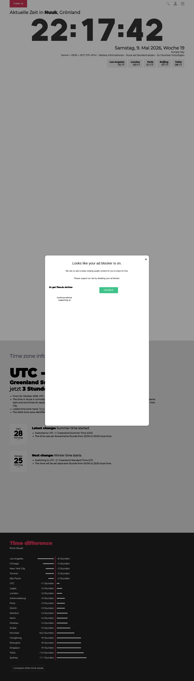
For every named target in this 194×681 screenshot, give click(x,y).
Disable (109, 290)
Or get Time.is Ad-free (60, 287)
